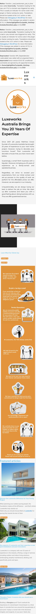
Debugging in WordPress (16, 18)
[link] (28, 511)
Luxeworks (26, 77)
